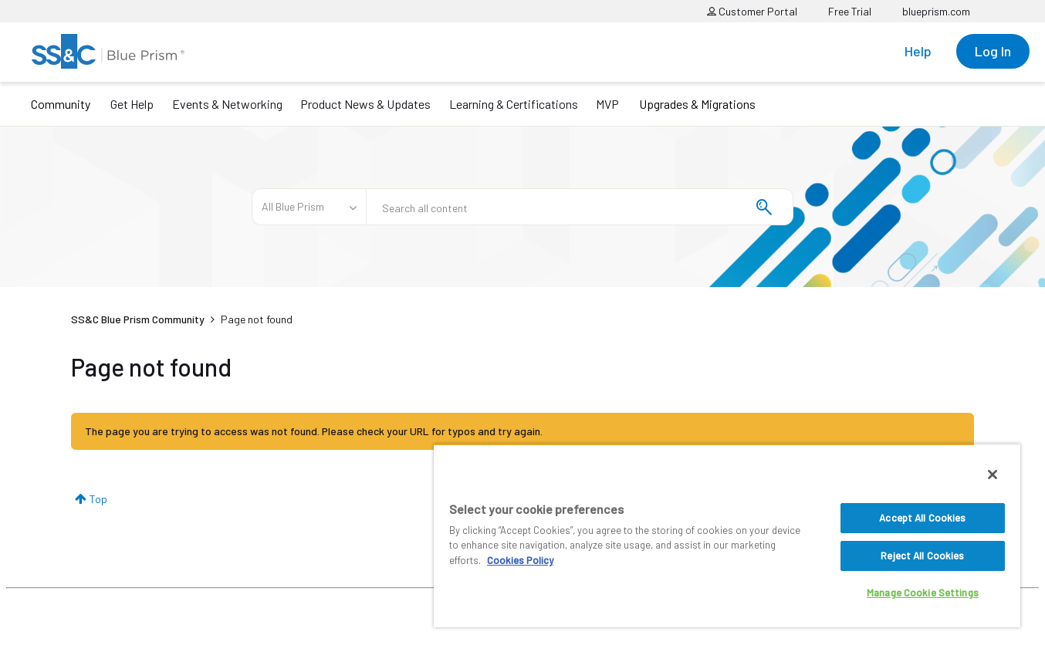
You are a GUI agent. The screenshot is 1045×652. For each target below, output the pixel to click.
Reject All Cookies (922, 555)
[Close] (992, 475)
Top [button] (98, 498)
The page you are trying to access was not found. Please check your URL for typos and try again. (314, 430)
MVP (607, 103)
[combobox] (579, 206)
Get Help (132, 103)
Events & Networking (227, 103)
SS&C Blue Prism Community (138, 319)
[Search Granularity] (309, 206)
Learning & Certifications (513, 103)
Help (918, 50)
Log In (993, 50)
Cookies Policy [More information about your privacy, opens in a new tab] (520, 560)
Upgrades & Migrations (697, 103)
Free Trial (849, 11)
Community (60, 103)
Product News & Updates (365, 103)
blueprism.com (936, 11)
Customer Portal (752, 11)
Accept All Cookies (922, 518)
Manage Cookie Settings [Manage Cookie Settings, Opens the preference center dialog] (923, 592)
